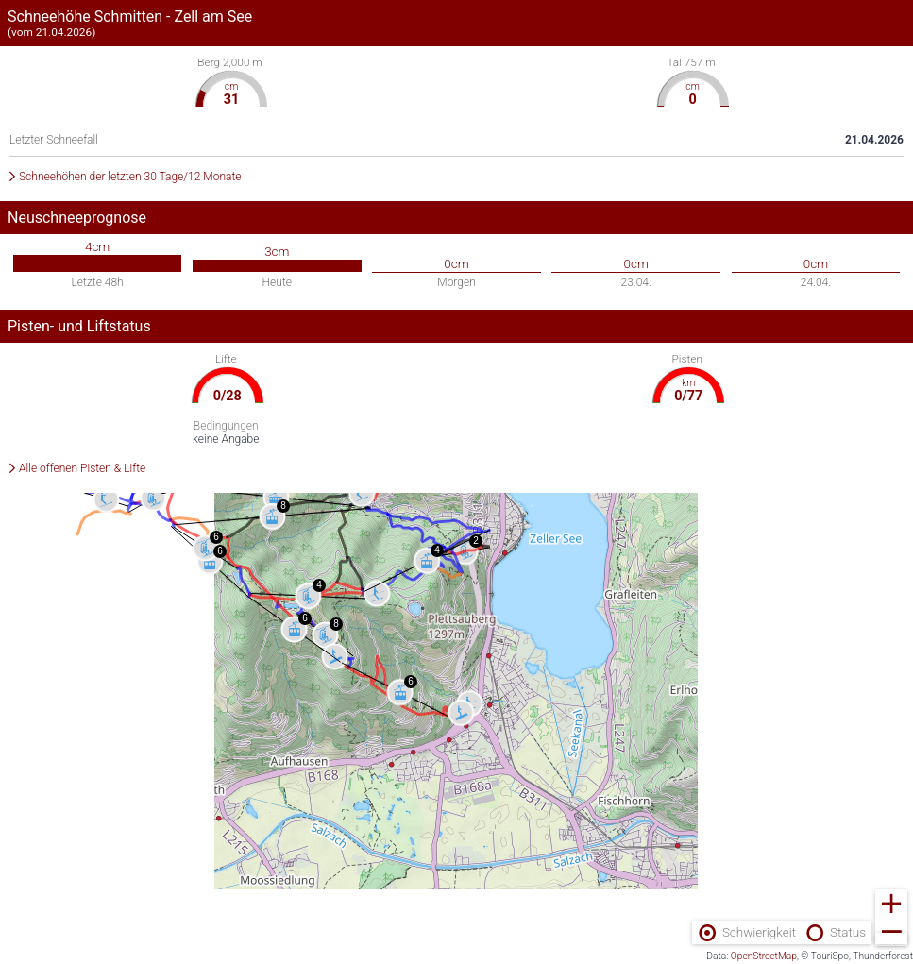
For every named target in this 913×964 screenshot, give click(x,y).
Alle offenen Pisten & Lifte (82, 468)
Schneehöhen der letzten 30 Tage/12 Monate (130, 176)
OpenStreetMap (764, 956)
